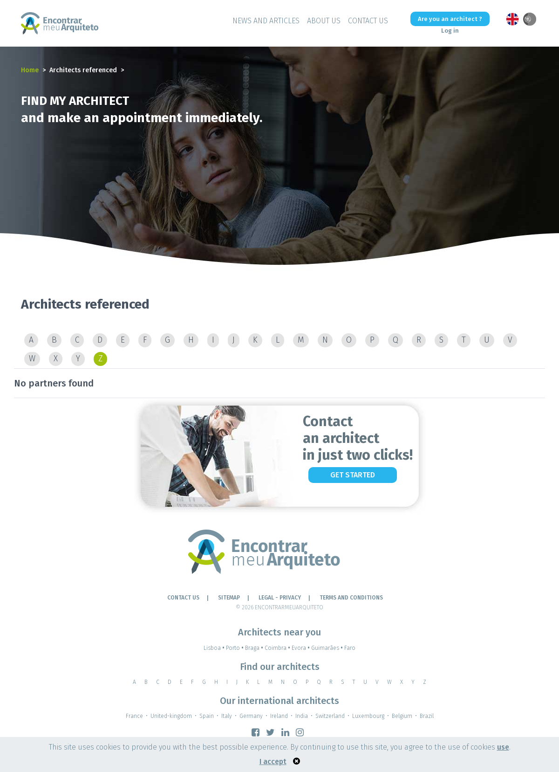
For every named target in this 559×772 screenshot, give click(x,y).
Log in (450, 30)
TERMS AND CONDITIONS (351, 597)
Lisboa (215, 648)
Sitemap (229, 597)
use (503, 747)
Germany (251, 716)
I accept (272, 761)
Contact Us (368, 20)
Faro (349, 648)
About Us (324, 20)
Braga (255, 648)
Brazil (427, 716)
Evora (301, 648)
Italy (226, 716)
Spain (206, 716)
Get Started (352, 474)
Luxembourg (368, 716)
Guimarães (327, 648)
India (301, 716)
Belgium (402, 716)
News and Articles (266, 20)
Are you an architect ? (450, 18)
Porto (235, 648)
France (134, 716)
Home (30, 70)
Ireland (279, 716)
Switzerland (330, 716)
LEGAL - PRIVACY (280, 597)
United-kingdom (171, 716)
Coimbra (278, 648)
